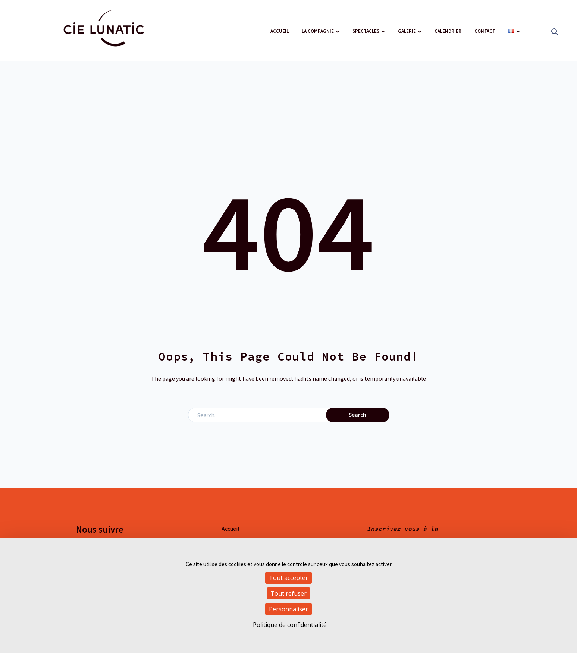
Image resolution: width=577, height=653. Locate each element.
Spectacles (365, 31)
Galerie (407, 31)
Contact (484, 31)
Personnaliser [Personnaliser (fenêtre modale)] (288, 609)
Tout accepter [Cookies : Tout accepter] (288, 578)
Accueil (279, 31)
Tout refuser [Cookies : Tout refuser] (288, 593)
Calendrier (448, 31)
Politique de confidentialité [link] (290, 625)
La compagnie (318, 31)
